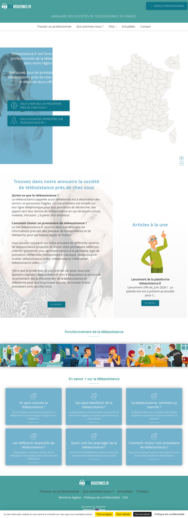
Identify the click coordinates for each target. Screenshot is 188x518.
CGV (125, 497)
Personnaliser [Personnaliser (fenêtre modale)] (142, 514)
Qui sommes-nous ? (90, 26)
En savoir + (56, 304)
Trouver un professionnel (54, 26)
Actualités (128, 26)
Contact (145, 26)
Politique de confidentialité (102, 497)
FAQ (113, 26)
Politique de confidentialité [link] (169, 514)
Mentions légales (70, 497)
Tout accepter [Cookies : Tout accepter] (104, 514)
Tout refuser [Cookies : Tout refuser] (123, 514)
